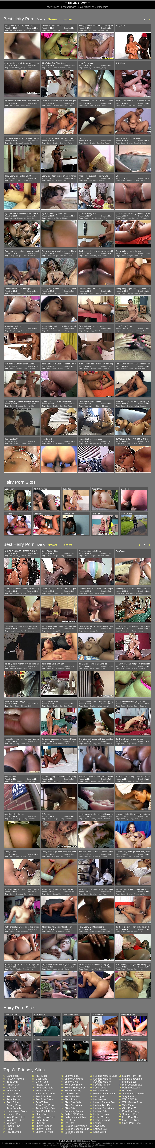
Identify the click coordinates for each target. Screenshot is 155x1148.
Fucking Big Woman (75, 1126)
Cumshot (101, 30)
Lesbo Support (101, 1120)
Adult (9, 1129)
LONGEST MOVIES (86, 7)
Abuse (93, 1141)
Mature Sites (129, 1082)
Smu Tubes (42, 1102)
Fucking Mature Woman (102, 1082)
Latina (29, 68)
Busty (23, 105)
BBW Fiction (71, 1099)
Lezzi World (100, 1132)
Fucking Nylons (102, 1085)
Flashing (138, 331)
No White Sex (72, 1096)
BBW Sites (70, 1108)
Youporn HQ (13, 1123)
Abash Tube (13, 1126)
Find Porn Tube (130, 1120)
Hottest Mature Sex (104, 1102)
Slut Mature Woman (133, 1094)
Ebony (19, 30)
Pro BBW (127, 1091)
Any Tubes (41, 1076)
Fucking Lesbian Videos (73, 1133)
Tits (30, 180)
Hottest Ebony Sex (74, 1088)
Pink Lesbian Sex (132, 1085)
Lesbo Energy (101, 1114)
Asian (12, 68)
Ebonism (40, 1123)
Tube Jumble (14, 1108)
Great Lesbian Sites (104, 1094)
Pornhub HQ (14, 1096)
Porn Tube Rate (44, 1088)
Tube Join (12, 1082)
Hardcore (66, 30)
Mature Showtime (132, 1079)
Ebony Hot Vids (44, 1132)
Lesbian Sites (100, 1111)
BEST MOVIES (53, 7)
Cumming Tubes (73, 1111)
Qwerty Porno (14, 1105)
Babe (49, 180)
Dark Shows (42, 1120)
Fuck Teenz (99, 1088)
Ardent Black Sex (45, 1108)
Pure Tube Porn (44, 1091)
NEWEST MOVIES (68, 7)
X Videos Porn (130, 1114)
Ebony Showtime (73, 1079)
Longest (67, 19)
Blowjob (56, 105)
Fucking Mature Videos (102, 1080)
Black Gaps (42, 1114)
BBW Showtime (73, 1105)
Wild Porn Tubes (16, 1117)
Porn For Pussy (131, 1111)
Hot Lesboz (99, 1099)
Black (69, 68)
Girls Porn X (129, 1108)
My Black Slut (72, 1094)
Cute (105, 218)
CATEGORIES (102, 7)
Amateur (13, 30)
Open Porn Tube (131, 1123)
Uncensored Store (17, 1111)
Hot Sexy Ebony (73, 1085)
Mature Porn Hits (131, 1076)
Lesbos (97, 1123)
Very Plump (128, 1096)
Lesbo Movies (101, 1117)
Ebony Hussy (71, 1076)
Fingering (137, 894)
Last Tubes (13, 1094)
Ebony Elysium (44, 1126)
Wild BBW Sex (130, 1099)
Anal (48, 30)
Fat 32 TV (69, 1120)
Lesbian (32, 406)
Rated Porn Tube (45, 1094)
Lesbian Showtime (103, 1108)
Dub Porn (12, 1088)
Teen (65, 180)
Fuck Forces (14, 1099)
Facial (70, 143)
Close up (130, 331)
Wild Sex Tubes (15, 1120)
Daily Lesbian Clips (75, 1117)
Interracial (32, 30)
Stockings (29, 331)
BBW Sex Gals (72, 1102)
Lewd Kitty (99, 1126)
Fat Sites (69, 1123)
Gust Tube (41, 1079)
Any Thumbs (14, 1132)
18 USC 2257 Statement (80, 1141)
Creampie (106, 706)
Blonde (18, 143)
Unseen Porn (14, 1114)
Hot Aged (98, 1096)
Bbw (85, 105)
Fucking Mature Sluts (105, 1076)
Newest (52, 19)
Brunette (63, 143)
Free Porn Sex (130, 1117)
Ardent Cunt (13, 1085)
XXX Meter (128, 1105)
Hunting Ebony (72, 1091)
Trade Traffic (64, 1141)
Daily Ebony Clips (45, 1117)
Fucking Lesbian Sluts (76, 1129)
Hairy (25, 30)
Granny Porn (100, 1091)
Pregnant (144, 218)
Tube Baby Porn (45, 1105)
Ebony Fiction (43, 1129)
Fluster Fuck (14, 1091)
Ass (140, 931)
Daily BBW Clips (73, 1114)
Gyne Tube (42, 1082)
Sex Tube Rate (44, 1096)
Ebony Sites (71, 1082)
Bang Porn (13, 1076)
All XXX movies (15, 1079)
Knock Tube (42, 1085)
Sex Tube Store (44, 1099)
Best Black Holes (45, 1111)
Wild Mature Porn (132, 1102)
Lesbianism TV (101, 1105)
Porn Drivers (14, 1102)
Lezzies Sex (100, 1129)
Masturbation (107, 744)
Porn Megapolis (131, 1088)
